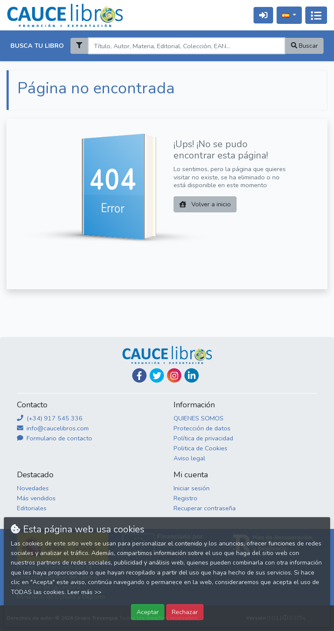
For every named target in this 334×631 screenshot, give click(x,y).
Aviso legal (189, 458)
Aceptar (148, 612)
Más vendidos (36, 498)
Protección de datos (202, 428)
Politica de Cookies (200, 448)
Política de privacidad (203, 438)
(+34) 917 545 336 (50, 418)
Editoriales (32, 508)
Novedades (33, 488)
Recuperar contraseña (205, 508)
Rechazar (185, 612)
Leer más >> (84, 592)
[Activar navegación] (316, 15)
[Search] (186, 46)
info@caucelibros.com (53, 428)
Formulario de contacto (54, 438)
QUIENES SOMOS (199, 418)
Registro (185, 498)
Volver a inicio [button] (205, 204)
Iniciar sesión (192, 488)
